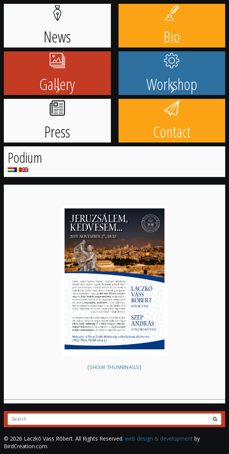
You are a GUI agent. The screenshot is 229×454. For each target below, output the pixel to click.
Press (57, 121)
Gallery (57, 74)
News (57, 26)
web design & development (159, 438)
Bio (172, 26)
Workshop (171, 74)
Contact (171, 121)
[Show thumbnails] (114, 367)
